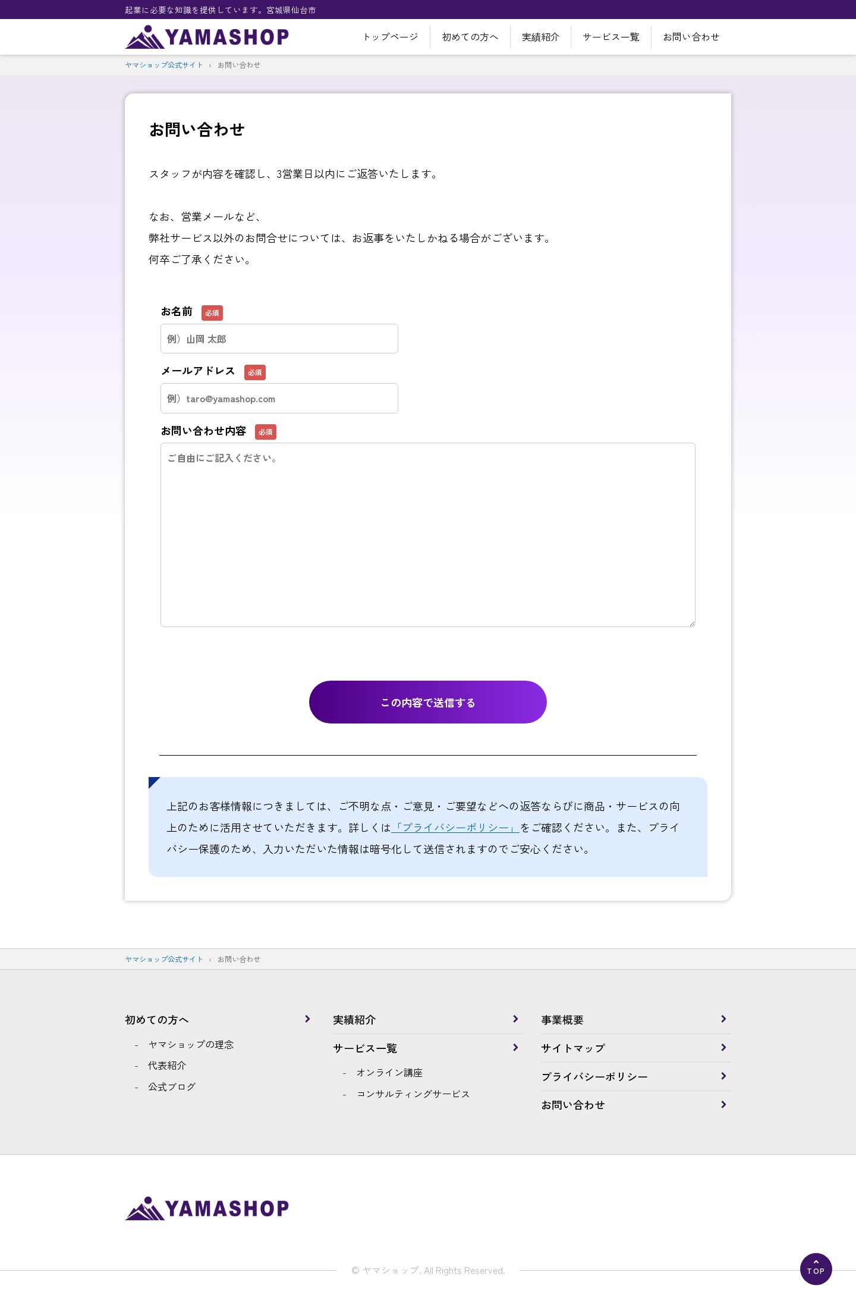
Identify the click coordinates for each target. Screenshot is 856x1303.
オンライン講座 (389, 1072)
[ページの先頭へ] (816, 1269)
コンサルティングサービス (413, 1093)
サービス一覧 (611, 36)
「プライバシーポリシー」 (455, 827)
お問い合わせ (691, 36)
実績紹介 (541, 36)
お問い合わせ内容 (428, 480)
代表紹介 (167, 1065)
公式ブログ (172, 1086)
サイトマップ (573, 1047)
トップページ (389, 36)
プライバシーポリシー (594, 1076)
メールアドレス (279, 382)
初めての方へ (470, 36)
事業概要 (562, 1019)
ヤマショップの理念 (191, 1044)
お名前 (279, 323)
